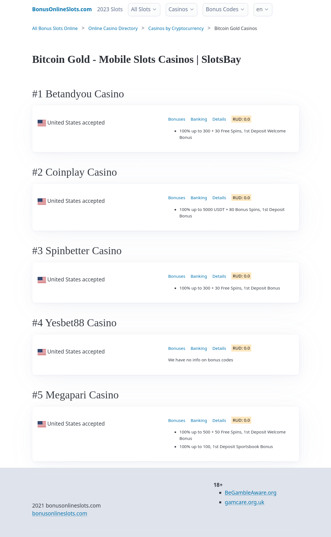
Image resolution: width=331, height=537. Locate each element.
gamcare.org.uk (244, 502)
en (259, 9)
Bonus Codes (222, 9)
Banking (199, 119)
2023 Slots (110, 9)
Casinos (178, 9)
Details (219, 119)
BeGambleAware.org (251, 492)
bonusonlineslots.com (59, 513)
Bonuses (176, 119)
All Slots (141, 9)
